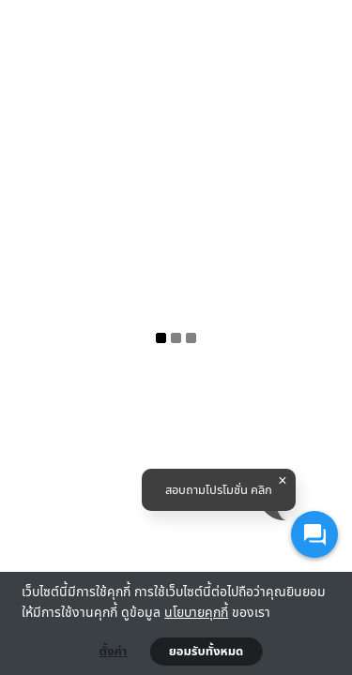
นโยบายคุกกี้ (196, 612)
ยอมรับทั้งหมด (206, 651)
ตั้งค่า (113, 651)
